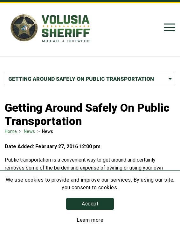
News (29, 131)
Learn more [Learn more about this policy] (90, 220)
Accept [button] (90, 204)
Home (11, 131)
